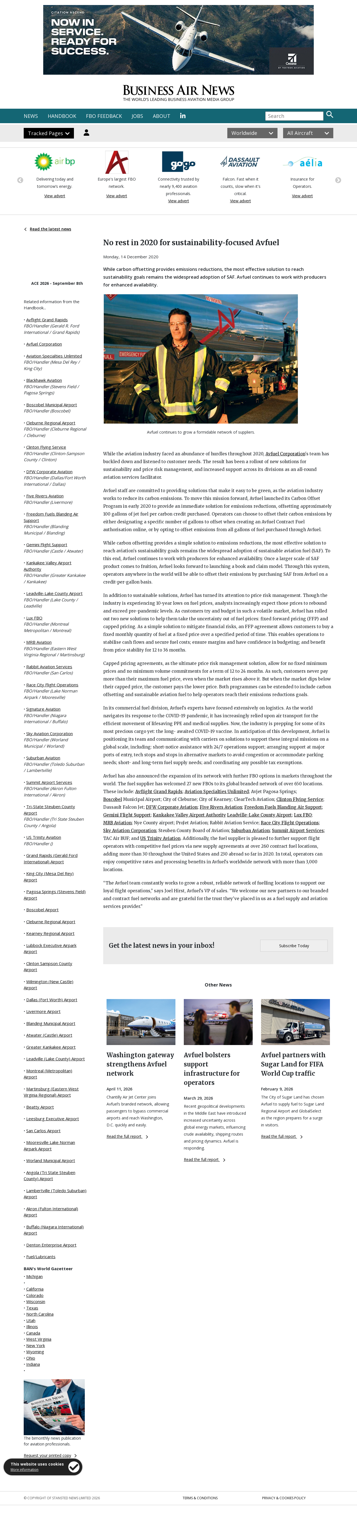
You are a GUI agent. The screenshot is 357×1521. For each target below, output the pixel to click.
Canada (33, 1333)
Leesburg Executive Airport (52, 1118)
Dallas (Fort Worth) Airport (51, 999)
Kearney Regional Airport (50, 933)
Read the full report (127, 1136)
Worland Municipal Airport (50, 1160)
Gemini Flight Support (46, 544)
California (35, 1289)
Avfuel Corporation (44, 344)
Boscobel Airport (42, 909)
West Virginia (38, 1339)
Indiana (33, 1364)
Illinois (32, 1326)
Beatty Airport (40, 1107)
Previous (19, 180)
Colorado (35, 1295)
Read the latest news (47, 229)
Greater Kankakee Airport (51, 1047)
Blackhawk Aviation (44, 380)
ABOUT (161, 116)
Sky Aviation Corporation (49, 733)
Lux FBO (34, 618)
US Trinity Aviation (43, 837)
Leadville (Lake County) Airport (55, 1058)
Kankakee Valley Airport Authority (189, 815)
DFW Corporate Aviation (49, 471)
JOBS (137, 116)
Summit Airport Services (49, 782)
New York (35, 1345)
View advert (54, 195)
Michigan (34, 1276)
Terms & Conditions (200, 1498)
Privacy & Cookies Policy (284, 1498)
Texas (32, 1308)
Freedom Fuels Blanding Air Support (283, 807)
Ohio (30, 1358)
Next (337, 180)
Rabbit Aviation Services (49, 666)
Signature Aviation (43, 709)
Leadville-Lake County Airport (54, 593)
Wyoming (35, 1351)
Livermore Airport (43, 1011)
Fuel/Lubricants (41, 1256)
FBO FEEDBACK (104, 116)
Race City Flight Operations (52, 684)
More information (24, 1469)
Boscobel (112, 799)
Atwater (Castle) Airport (49, 1035)
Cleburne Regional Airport (50, 423)
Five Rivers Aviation (45, 496)
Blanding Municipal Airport (50, 1023)
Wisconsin (35, 1301)
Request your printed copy (50, 1455)
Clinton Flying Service (46, 447)
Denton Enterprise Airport (51, 1245)
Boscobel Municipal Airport (51, 404)
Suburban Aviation (43, 757)
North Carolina (40, 1314)
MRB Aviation (39, 642)
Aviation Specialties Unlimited (54, 356)
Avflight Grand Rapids (47, 319)
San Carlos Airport (43, 1130)
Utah (30, 1320)
